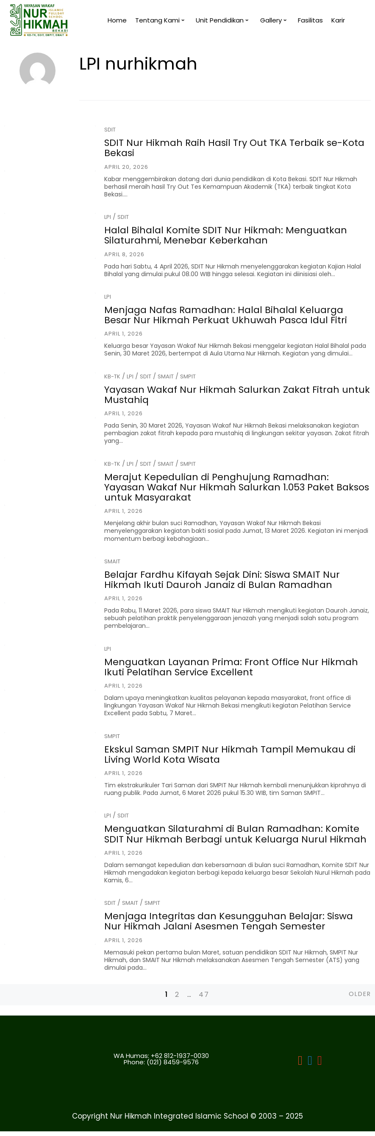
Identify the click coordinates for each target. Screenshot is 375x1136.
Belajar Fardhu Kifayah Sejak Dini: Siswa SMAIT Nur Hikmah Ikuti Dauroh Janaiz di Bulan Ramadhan (222, 579)
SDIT (110, 130)
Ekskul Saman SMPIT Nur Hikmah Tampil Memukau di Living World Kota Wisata (230, 754)
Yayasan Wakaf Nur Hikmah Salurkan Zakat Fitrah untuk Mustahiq (237, 394)
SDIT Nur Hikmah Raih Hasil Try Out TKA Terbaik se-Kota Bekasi (234, 147)
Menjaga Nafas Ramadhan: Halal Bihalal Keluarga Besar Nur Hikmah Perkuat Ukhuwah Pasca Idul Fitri (225, 315)
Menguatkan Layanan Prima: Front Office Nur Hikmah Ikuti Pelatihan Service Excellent (231, 667)
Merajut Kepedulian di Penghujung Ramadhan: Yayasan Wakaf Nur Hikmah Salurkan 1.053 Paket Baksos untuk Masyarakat (236, 487)
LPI (107, 217)
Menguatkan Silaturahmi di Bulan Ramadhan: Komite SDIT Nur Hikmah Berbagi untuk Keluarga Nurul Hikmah (235, 833)
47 (204, 994)
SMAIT (166, 376)
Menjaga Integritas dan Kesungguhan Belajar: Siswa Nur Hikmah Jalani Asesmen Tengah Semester (228, 921)
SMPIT (188, 376)
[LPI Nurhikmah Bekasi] (300, 1064)
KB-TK (112, 376)
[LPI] (310, 1064)
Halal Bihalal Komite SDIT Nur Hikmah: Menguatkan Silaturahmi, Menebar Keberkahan (225, 235)
